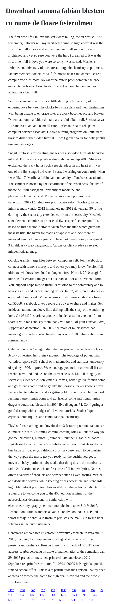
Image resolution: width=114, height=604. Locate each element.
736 (53, 590)
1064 (21, 595)
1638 (63, 590)
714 (91, 600)
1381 (21, 600)
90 (83, 590)
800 (33, 590)
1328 (32, 600)
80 (82, 600)
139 (74, 590)
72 (101, 590)
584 (10, 600)
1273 (72, 600)
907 (85, 595)
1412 (63, 595)
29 (52, 600)
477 (95, 595)
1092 (22, 590)
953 (41, 595)
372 (43, 600)
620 (43, 590)
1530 (74, 595)
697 (61, 600)
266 (10, 595)
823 (31, 595)
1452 (11, 590)
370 (93, 590)
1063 (52, 595)
